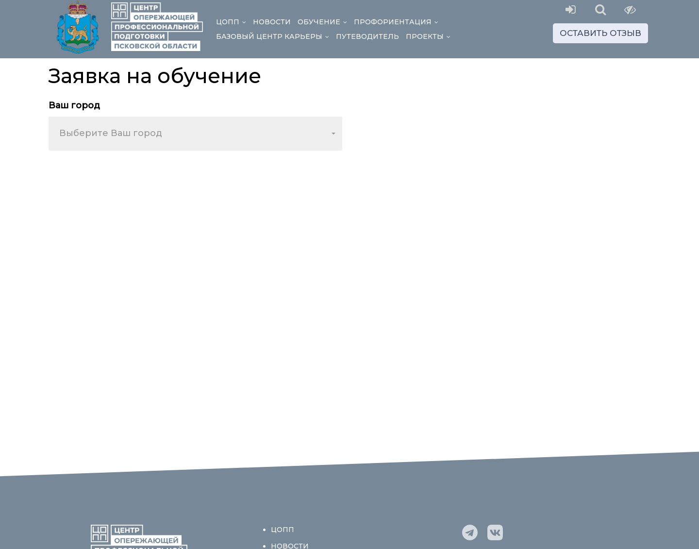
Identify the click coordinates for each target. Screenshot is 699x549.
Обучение (324, 21)
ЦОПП (233, 21)
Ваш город (74, 105)
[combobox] (195, 134)
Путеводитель (367, 36)
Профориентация (398, 21)
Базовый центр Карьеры (274, 36)
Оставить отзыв (600, 33)
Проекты (430, 36)
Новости (272, 21)
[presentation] (122, 177)
